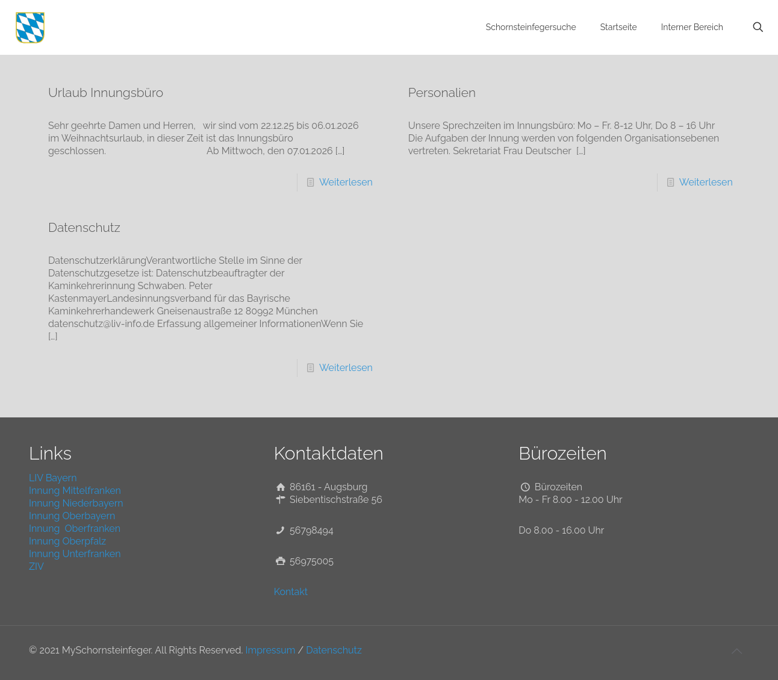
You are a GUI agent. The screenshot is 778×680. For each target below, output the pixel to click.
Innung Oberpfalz (67, 541)
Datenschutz (84, 227)
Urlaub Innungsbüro (105, 92)
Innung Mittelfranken (75, 490)
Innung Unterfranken (75, 554)
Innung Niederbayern (76, 503)
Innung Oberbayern (72, 516)
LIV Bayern (53, 478)
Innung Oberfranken (74, 528)
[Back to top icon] (736, 651)
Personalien (442, 92)
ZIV (36, 566)
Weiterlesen (346, 182)
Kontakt (291, 591)
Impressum (271, 650)
